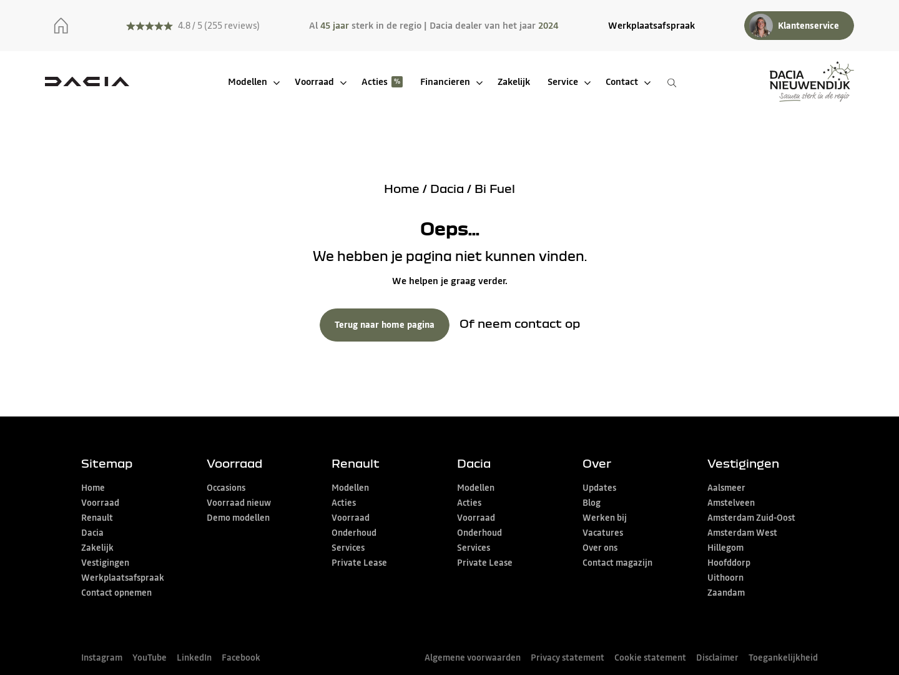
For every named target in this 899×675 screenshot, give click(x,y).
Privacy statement (567, 657)
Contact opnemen (116, 592)
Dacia (447, 188)
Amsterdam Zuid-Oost (751, 517)
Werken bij (604, 517)
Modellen (247, 81)
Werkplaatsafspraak (651, 25)
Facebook (241, 657)
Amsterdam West (742, 532)
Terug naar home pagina (385, 324)
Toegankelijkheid (783, 657)
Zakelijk (514, 81)
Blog (591, 502)
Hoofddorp (728, 562)
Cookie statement (650, 657)
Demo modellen (238, 517)
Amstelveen (731, 502)
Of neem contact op (519, 323)
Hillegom (725, 547)
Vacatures (602, 532)
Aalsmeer (726, 487)
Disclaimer (717, 657)
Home (402, 188)
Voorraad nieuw (239, 502)
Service (563, 81)
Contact (622, 81)
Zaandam (726, 592)
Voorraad (314, 81)
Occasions (226, 487)
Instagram (101, 657)
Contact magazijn (617, 562)
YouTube (149, 657)
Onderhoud (354, 532)
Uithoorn (725, 577)
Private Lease (359, 562)
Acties (374, 81)
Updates (599, 487)
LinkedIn (194, 657)
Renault (97, 517)
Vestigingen (105, 562)
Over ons (599, 547)
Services (348, 547)
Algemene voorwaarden (473, 657)
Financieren (445, 81)
